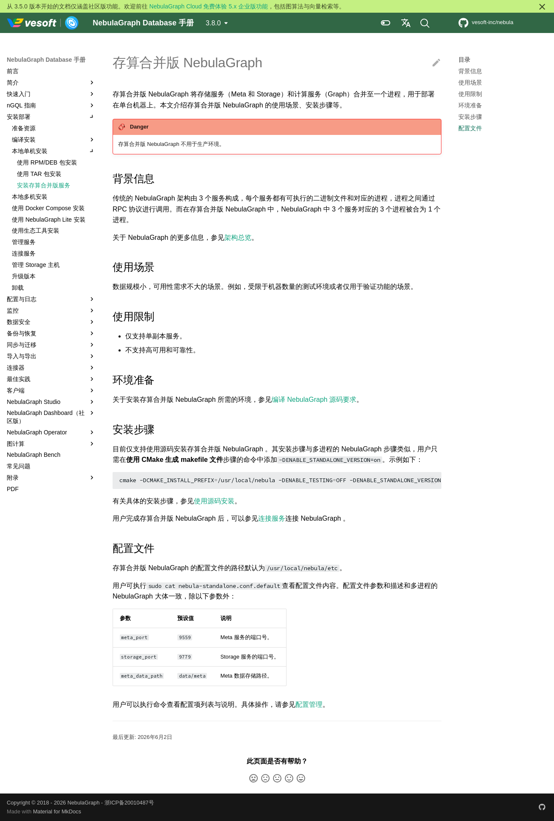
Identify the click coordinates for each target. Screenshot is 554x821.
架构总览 (237, 237)
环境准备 (470, 105)
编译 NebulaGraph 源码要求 (314, 399)
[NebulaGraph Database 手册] (43, 22)
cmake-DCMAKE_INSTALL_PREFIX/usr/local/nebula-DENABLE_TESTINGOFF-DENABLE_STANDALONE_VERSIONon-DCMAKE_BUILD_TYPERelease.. (280, 480)
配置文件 (470, 128)
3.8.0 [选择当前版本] (213, 23)
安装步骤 (470, 116)
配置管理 (308, 704)
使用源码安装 (214, 501)
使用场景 (470, 82)
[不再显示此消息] (542, 7)
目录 (464, 59)
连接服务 (271, 518)
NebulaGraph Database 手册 (46, 59)
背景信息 (470, 71)
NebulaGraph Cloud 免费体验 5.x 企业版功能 (208, 6)
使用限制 (470, 94)
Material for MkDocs (57, 811)
